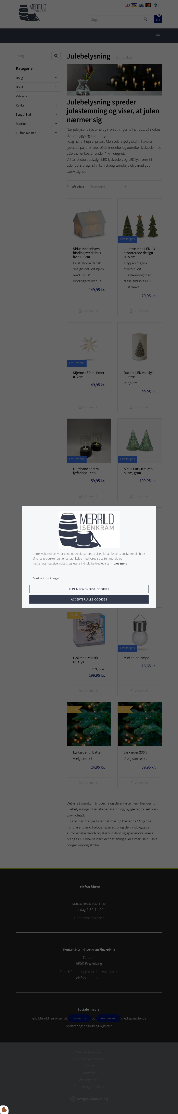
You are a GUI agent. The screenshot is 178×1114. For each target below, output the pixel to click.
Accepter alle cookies (89, 600)
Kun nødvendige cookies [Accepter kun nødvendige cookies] (89, 589)
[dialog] (89, 557)
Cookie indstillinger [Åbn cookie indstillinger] (46, 578)
